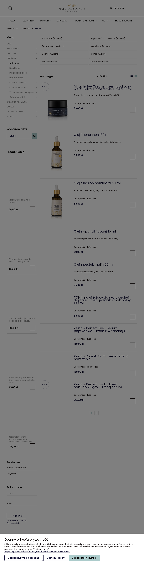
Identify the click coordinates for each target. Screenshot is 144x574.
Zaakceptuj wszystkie (84, 557)
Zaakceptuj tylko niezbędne (23, 557)
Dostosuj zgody (55, 557)
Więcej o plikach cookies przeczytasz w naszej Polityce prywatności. (37, 551)
